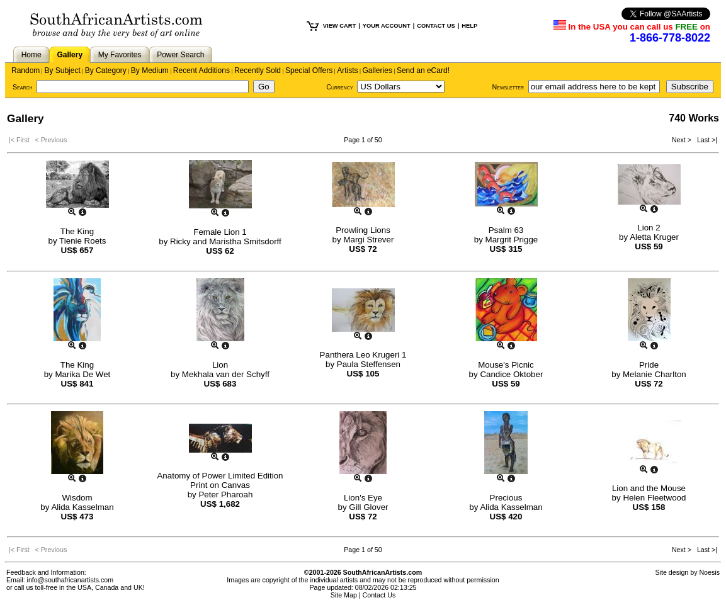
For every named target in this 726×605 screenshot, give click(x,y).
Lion (220, 365)
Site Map (344, 595)
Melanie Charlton (654, 374)
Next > (682, 140)
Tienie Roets (82, 241)
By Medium (150, 70)
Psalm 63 (506, 230)
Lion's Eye (363, 497)
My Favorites (120, 54)
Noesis (709, 572)
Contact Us (379, 595)
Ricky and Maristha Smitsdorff (225, 241)
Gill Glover (368, 507)
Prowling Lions (363, 230)
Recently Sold (257, 70)
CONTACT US (436, 26)
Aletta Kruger (654, 237)
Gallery (69, 54)
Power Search (180, 54)
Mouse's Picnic (505, 365)
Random (25, 70)
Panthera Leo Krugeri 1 (363, 354)
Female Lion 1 (219, 232)
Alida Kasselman (82, 507)
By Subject (62, 70)
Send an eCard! (423, 70)
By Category (106, 70)
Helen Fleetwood (654, 497)
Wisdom (77, 497)
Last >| (705, 140)
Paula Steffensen (368, 364)
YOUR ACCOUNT (387, 26)
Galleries (377, 70)
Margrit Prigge (511, 239)
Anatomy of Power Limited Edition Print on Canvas (220, 480)
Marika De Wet (82, 374)
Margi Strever (368, 239)
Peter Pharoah (225, 494)
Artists (347, 70)
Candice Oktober (511, 374)
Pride (649, 365)
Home (31, 54)
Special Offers (308, 70)
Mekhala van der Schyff (225, 374)
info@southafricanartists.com (70, 580)
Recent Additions (201, 70)
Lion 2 (648, 227)
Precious (506, 497)
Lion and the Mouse (649, 488)
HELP (469, 26)
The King (77, 231)
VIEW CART (339, 26)
